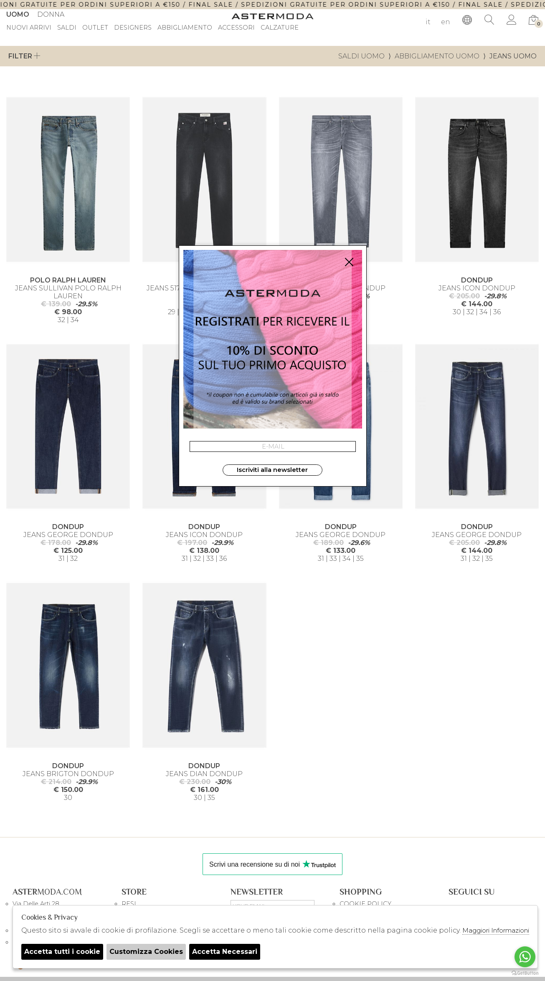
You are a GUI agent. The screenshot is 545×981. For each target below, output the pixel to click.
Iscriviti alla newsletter (272, 470)
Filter (24, 56)
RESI (129, 904)
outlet (95, 28)
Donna (50, 14)
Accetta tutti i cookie (62, 952)
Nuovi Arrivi (28, 28)
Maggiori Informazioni (495, 930)
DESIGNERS (133, 28)
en (445, 22)
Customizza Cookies (146, 952)
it (428, 22)
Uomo (17, 14)
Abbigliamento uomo (437, 56)
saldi (66, 28)
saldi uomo (361, 56)
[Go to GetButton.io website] (525, 972)
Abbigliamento (184, 28)
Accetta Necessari (224, 952)
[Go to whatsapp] (525, 956)
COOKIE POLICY (365, 904)
